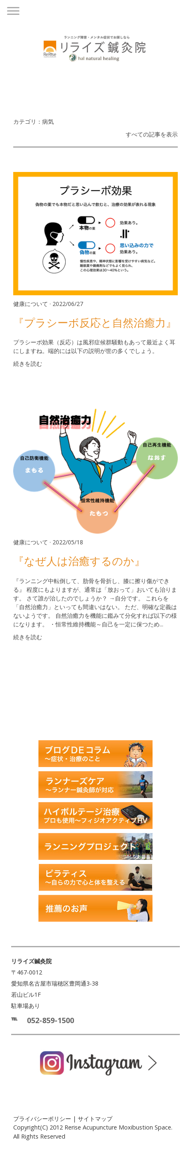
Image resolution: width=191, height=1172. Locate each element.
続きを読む (27, 363)
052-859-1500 (50, 1020)
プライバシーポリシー (42, 1119)
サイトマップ (95, 1119)
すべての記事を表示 (152, 134)
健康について (30, 304)
